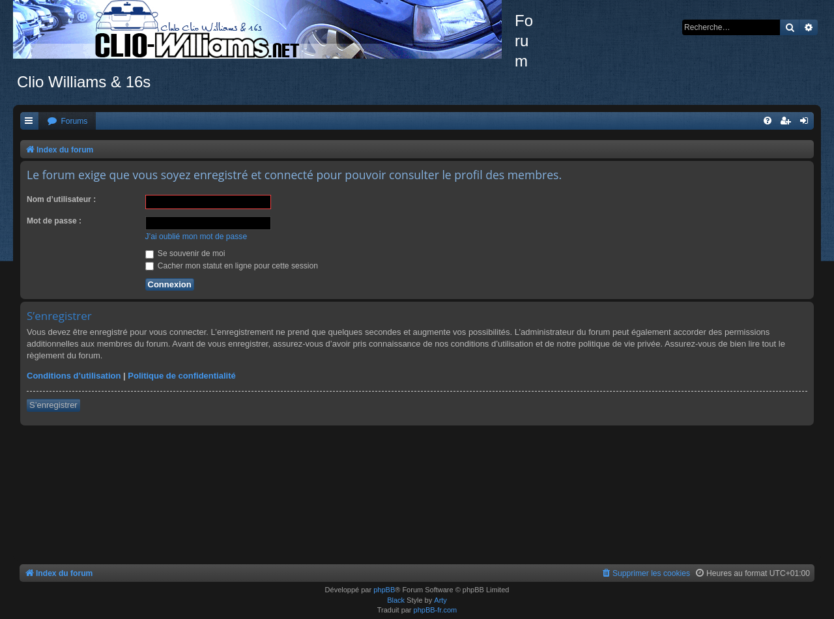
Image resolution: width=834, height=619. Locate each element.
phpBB (384, 590)
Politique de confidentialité (181, 376)
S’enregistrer (53, 405)
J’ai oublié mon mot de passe (196, 236)
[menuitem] (67, 121)
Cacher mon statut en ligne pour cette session (231, 265)
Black (396, 600)
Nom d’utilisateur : (61, 199)
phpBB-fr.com (435, 610)
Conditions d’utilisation (74, 376)
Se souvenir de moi (185, 253)
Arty (440, 600)
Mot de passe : (54, 220)
